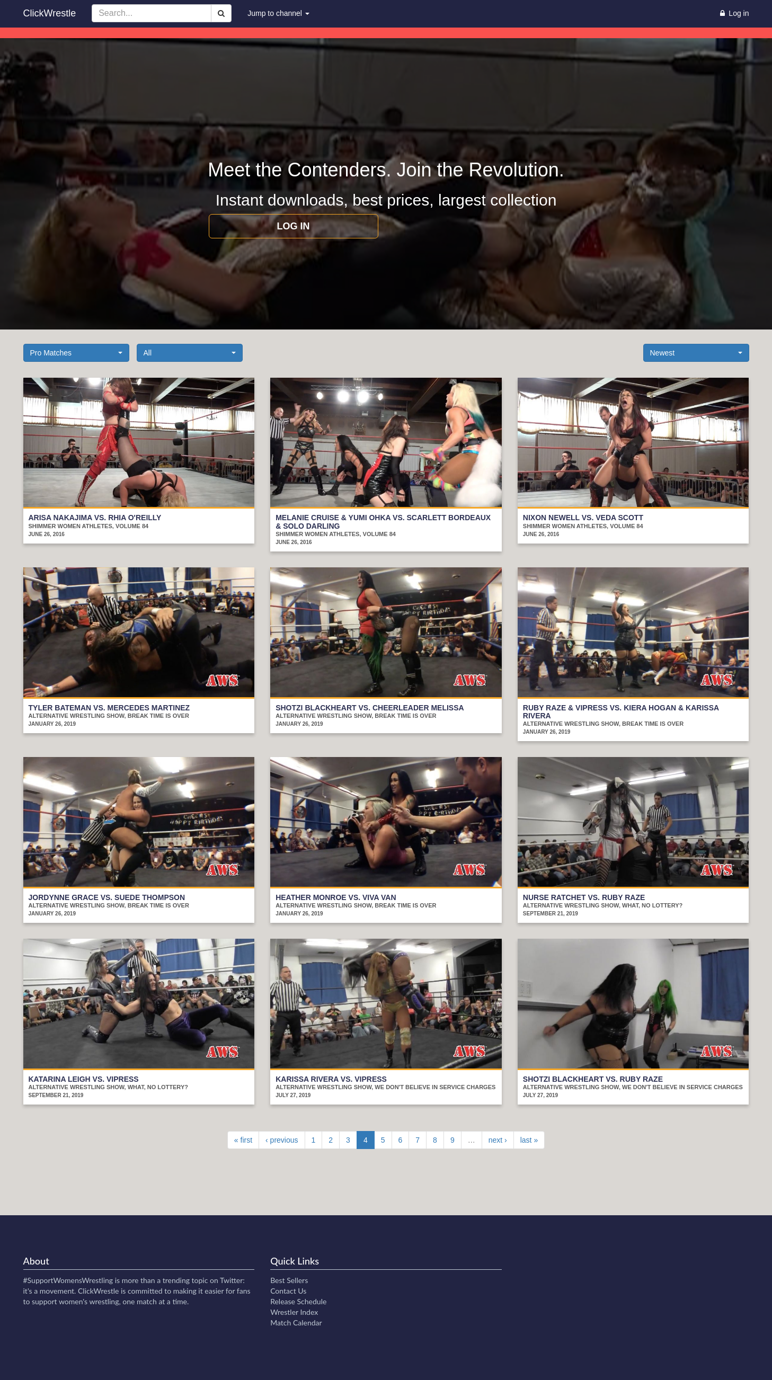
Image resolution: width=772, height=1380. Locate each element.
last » (529, 1140)
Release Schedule (298, 1301)
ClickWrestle (49, 13)
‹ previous (281, 1140)
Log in (293, 226)
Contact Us (288, 1290)
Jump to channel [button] (278, 13)
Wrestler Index (294, 1311)
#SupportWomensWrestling (68, 1280)
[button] (76, 353)
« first (243, 1140)
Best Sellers (289, 1280)
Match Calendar (296, 1322)
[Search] (221, 13)
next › (498, 1140)
